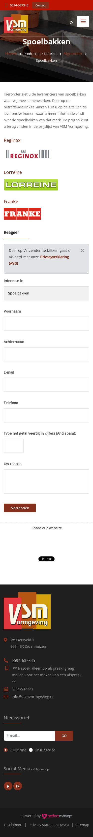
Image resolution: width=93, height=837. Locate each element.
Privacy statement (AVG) (49, 824)
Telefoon (11, 402)
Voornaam (12, 311)
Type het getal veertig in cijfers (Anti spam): (40, 433)
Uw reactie (12, 463)
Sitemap (82, 824)
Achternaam (14, 341)
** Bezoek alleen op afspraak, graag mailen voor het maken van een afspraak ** (47, 675)
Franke (11, 201)
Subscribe (18, 750)
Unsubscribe (45, 750)
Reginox (12, 140)
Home (11, 53)
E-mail (9, 372)
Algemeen (72, 53)
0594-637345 (19, 5)
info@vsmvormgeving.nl (32, 696)
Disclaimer (13, 824)
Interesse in (13, 280)
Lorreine (13, 172)
